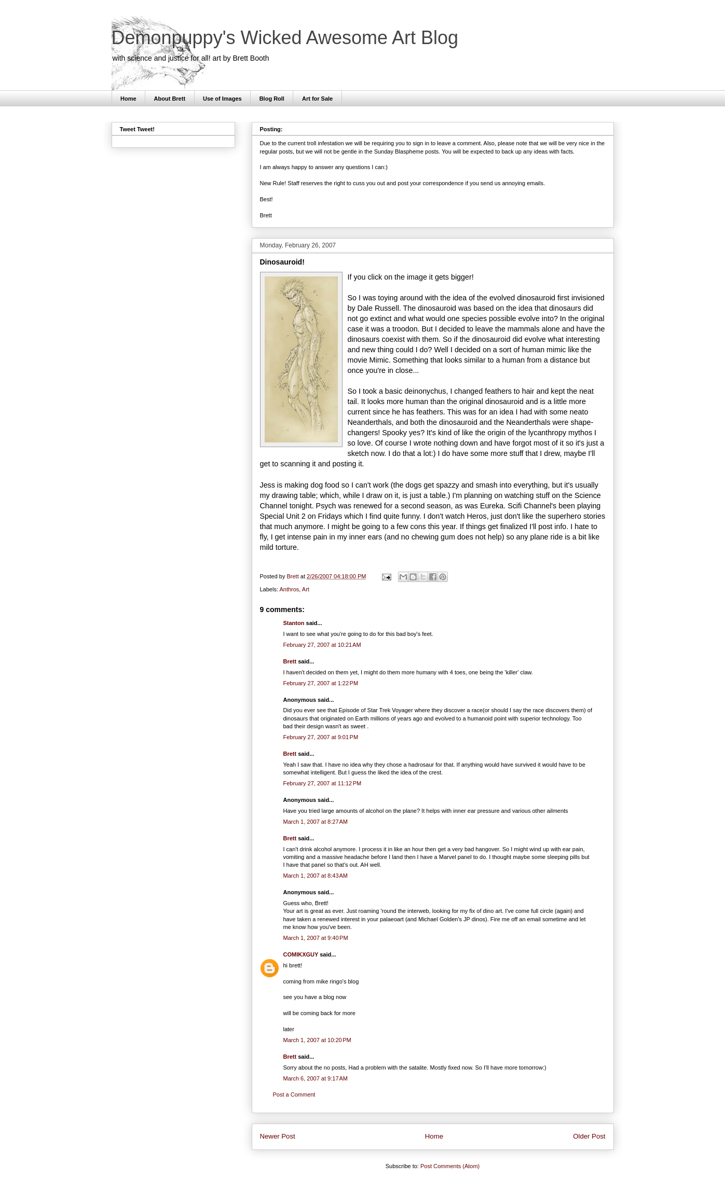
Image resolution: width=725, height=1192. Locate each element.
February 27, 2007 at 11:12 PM (322, 783)
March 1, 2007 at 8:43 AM (315, 875)
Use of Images (222, 98)
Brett (290, 661)
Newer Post (277, 1136)
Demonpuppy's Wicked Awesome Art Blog (285, 37)
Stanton (294, 623)
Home (128, 98)
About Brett (170, 98)
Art (305, 589)
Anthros (289, 589)
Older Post (589, 1136)
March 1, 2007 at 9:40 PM (315, 938)
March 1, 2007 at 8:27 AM (315, 822)
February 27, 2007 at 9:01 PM (321, 737)
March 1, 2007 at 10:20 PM (317, 1040)
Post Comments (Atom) (450, 1166)
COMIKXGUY (301, 954)
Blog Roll (271, 98)
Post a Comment (294, 1094)
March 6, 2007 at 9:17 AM (315, 1078)
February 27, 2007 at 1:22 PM (321, 683)
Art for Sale (317, 98)
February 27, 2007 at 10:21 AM (322, 645)
